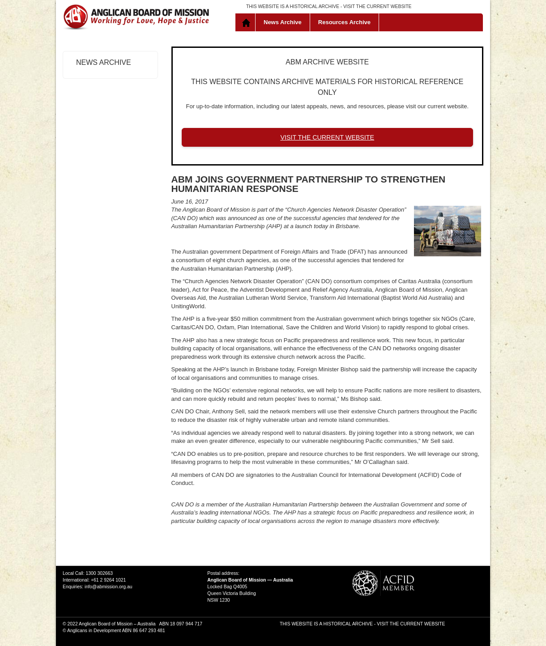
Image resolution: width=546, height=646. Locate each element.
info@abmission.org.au (108, 586)
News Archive (283, 22)
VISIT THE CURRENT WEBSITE (377, 6)
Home (247, 22)
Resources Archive (344, 22)
